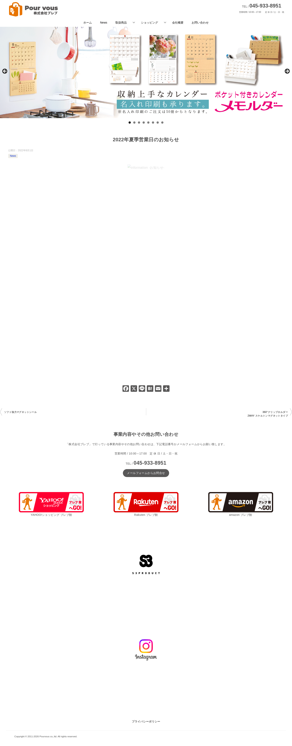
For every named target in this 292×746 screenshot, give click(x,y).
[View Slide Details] (146, 72)
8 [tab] (162, 122)
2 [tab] (134, 122)
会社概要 (178, 22)
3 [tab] (139, 122)
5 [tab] (148, 122)
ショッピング (149, 22)
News (103, 22)
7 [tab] (158, 122)
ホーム (87, 22)
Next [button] (287, 71)
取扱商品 (121, 22)
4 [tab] (144, 122)
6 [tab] (153, 122)
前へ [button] (5, 71)
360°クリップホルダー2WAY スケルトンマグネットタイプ (268, 414)
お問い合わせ (200, 22)
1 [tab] (130, 122)
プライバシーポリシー (146, 721)
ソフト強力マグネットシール (20, 412)
